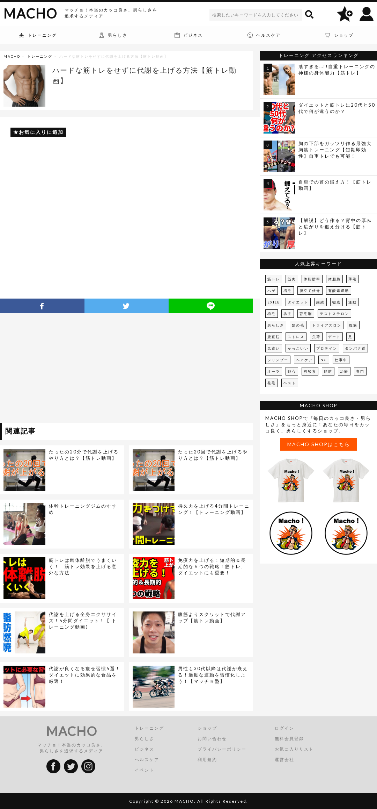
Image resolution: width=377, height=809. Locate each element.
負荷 (316, 337)
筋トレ (273, 279)
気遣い (273, 348)
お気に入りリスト (294, 749)
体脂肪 (334, 279)
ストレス (296, 337)
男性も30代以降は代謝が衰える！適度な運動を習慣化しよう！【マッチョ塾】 (213, 675)
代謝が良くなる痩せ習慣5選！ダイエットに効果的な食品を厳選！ (84, 675)
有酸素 (310, 371)
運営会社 (284, 759)
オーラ (273, 371)
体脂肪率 (312, 279)
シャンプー (277, 360)
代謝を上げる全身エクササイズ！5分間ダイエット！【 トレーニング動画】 (83, 620)
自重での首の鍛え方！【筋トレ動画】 (335, 185)
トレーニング (39, 56)
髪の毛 (298, 325)
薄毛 (352, 279)
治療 (344, 371)
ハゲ (271, 290)
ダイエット (298, 302)
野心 (292, 371)
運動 (352, 302)
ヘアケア (304, 360)
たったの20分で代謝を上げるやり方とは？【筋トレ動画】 (84, 455)
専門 (360, 371)
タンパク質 (355, 348)
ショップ (207, 728)
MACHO (30, 13)
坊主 (287, 314)
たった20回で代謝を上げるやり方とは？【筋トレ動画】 (213, 455)
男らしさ (275, 325)
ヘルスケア (147, 759)
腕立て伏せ (310, 290)
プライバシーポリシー (222, 749)
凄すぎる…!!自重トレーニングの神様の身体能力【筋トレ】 (336, 70)
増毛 (287, 290)
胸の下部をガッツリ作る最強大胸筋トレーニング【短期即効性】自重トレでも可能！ (335, 150)
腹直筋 (273, 337)
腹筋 (353, 325)
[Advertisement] (64, 369)
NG (323, 360)
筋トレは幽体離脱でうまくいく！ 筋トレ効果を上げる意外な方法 (83, 566)
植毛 (271, 314)
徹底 (336, 302)
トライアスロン (326, 325)
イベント (144, 770)
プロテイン (326, 348)
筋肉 (292, 279)
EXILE (273, 302)
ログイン (284, 728)
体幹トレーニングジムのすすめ (83, 509)
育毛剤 (306, 314)
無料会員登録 (289, 738)
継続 (320, 302)
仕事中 (341, 360)
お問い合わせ (212, 738)
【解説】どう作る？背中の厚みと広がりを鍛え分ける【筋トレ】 (335, 226)
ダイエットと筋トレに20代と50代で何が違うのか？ (336, 108)
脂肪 (328, 371)
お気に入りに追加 (41, 132)
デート (334, 337)
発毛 (271, 383)
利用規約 (207, 759)
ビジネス (144, 749)
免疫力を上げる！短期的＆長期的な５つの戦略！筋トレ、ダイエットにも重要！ (212, 566)
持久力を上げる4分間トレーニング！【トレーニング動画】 (214, 509)
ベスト (289, 383)
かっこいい (298, 348)
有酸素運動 (338, 290)
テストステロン (334, 314)
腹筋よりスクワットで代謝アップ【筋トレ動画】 (212, 617)
